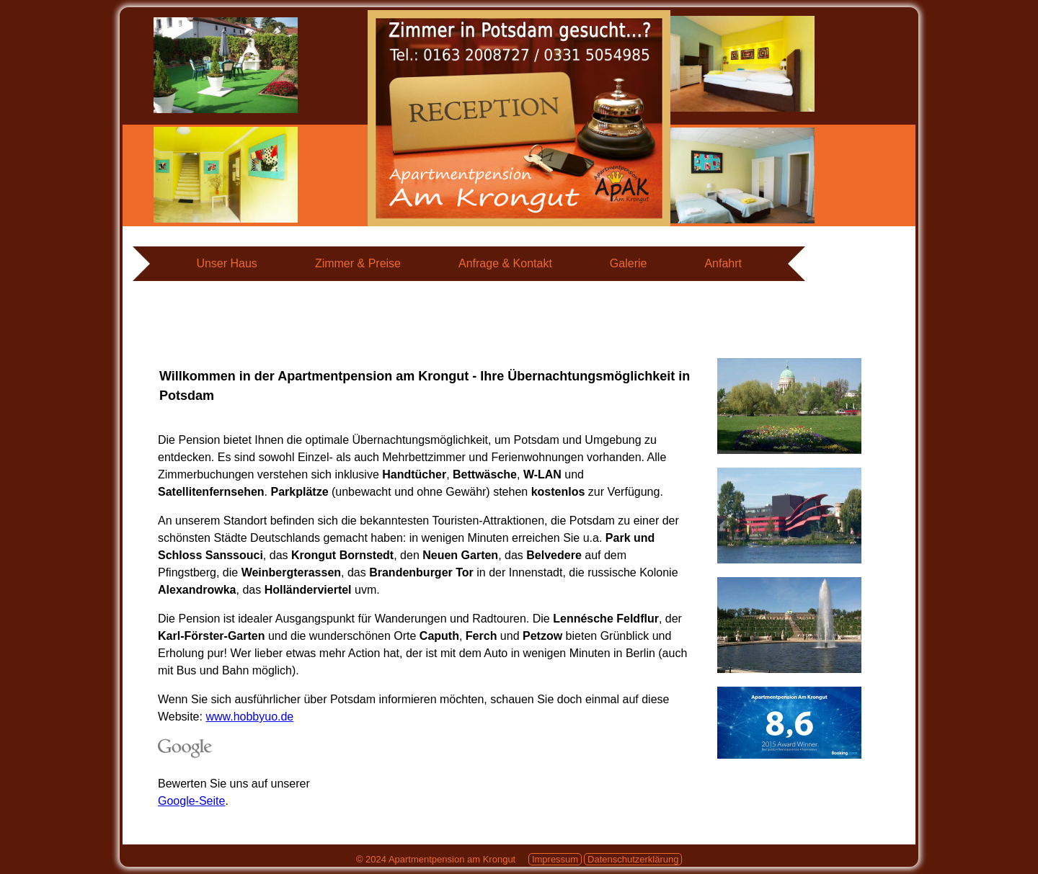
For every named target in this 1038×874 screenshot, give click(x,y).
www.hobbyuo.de (249, 716)
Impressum (555, 859)
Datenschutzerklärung (633, 859)
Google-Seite (191, 801)
